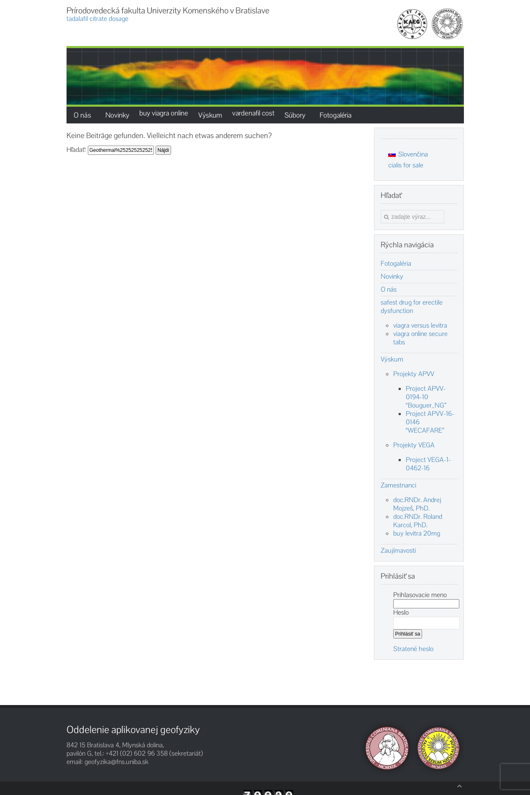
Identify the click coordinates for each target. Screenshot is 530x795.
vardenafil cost (253, 113)
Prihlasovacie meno (420, 594)
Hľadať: (76, 149)
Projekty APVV (413, 373)
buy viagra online (163, 113)
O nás (389, 289)
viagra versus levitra (420, 325)
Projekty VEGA (414, 445)
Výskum (392, 359)
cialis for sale (405, 165)
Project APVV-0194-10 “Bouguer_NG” (426, 397)
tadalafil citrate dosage (97, 19)
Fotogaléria (396, 263)
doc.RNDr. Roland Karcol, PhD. (417, 520)
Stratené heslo (413, 648)
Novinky (392, 276)
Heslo (401, 612)
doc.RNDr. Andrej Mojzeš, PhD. (417, 504)
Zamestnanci (398, 485)
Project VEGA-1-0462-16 (428, 463)
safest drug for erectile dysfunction (412, 306)
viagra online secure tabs (420, 337)
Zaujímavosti (398, 550)
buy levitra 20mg (416, 533)
